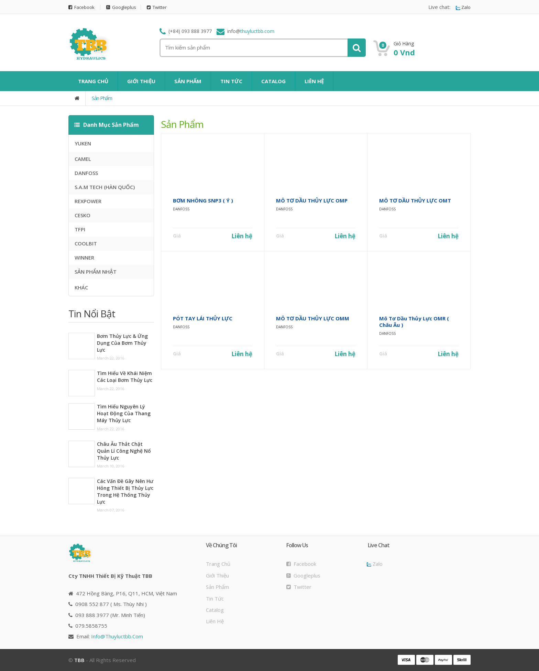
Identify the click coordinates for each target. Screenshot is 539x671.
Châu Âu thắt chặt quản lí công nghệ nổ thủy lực (124, 451)
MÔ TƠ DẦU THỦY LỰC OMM (312, 318)
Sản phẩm (102, 98)
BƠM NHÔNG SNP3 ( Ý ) (203, 200)
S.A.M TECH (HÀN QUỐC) (105, 187)
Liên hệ (241, 236)
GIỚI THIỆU (141, 81)
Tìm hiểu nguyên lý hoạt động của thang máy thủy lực (124, 413)
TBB (79, 660)
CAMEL (83, 158)
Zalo (463, 7)
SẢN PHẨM (187, 81)
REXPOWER (88, 201)
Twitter (157, 7)
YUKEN (83, 143)
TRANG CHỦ (93, 81)
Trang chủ (218, 563)
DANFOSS (86, 172)
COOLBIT (86, 243)
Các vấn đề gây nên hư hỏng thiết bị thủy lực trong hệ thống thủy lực (125, 491)
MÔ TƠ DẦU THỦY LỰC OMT (415, 200)
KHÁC (81, 287)
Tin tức (215, 598)
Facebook (81, 7)
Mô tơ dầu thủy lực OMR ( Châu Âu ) (414, 321)
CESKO (82, 215)
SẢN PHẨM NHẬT (96, 271)
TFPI (80, 229)
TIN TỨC (231, 81)
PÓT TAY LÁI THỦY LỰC (202, 318)
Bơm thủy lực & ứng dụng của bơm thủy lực (122, 343)
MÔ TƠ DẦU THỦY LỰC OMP (312, 200)
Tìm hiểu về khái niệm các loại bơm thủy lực (124, 376)
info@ (117, 636)
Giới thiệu (217, 575)
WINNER (84, 257)
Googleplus (121, 7)
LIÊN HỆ (314, 81)
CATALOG (273, 81)
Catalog (215, 609)
